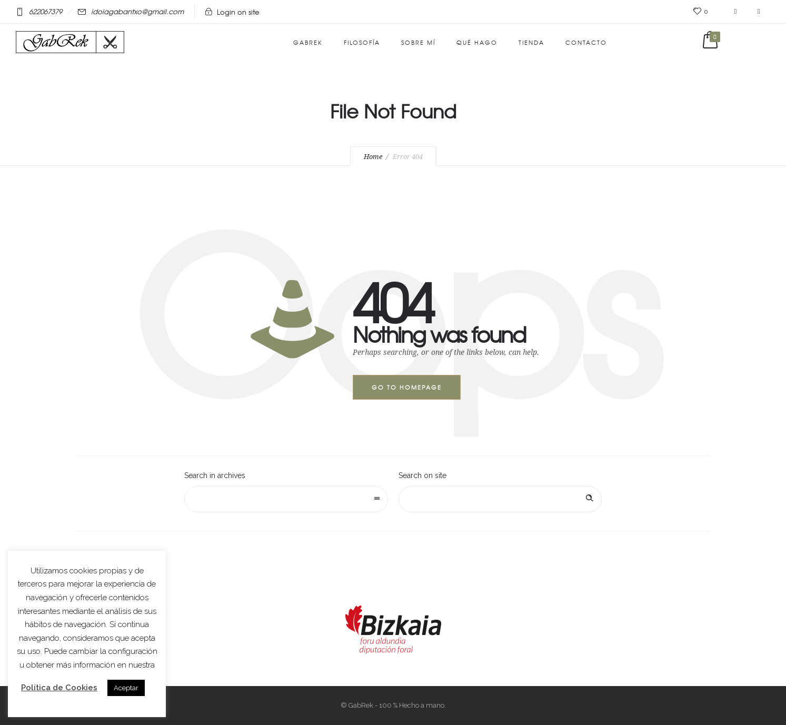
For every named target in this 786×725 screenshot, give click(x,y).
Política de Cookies (59, 687)
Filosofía (362, 42)
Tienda (531, 42)
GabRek (308, 42)
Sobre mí (418, 42)
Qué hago (477, 42)
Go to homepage (407, 387)
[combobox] (286, 499)
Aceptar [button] (126, 688)
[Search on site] (500, 499)
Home (373, 157)
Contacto (586, 42)
